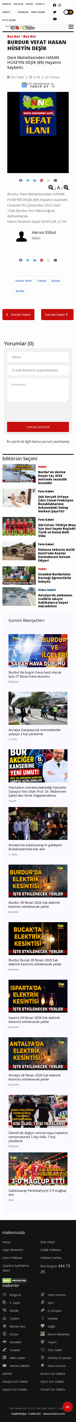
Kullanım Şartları (51, 1258)
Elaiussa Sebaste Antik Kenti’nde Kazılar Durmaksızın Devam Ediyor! (56, 555)
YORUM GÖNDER (38, 427)
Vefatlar (28, 26)
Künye (6, 1242)
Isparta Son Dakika (14, 1389)
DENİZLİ (6, 12)
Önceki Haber (18, 314)
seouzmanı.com (54, 1414)
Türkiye (41, 281)
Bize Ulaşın (48, 1242)
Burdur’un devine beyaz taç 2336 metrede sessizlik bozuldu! (52, 477)
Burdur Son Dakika (53, 1374)
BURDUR (6, 4)
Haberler (34, 1414)
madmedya (18, 1414)
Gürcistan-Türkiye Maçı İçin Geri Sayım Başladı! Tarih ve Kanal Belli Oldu (57, 530)
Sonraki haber (57, 314)
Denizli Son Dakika (53, 1389)
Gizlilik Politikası (51, 1250)
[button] (69, 29)
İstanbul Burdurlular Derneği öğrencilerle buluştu (54, 577)
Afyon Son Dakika (52, 1381)
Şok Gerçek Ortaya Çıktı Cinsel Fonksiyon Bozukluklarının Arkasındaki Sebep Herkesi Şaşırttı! (55, 504)
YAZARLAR (23, 12)
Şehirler (7, 1374)
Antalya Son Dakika (15, 1381)
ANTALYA (18, 4)
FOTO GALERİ (9, 20)
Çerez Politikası (12, 1258)
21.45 (34, 77)
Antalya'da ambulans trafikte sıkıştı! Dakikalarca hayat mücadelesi (55, 600)
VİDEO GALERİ (38, 12)
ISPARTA (39, 4)
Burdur (13, 36)
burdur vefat (24, 281)
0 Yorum (53, 77)
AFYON (29, 4)
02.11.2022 (15, 77)
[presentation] (38, 411)
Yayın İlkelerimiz (12, 1250)
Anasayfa (11, 26)
